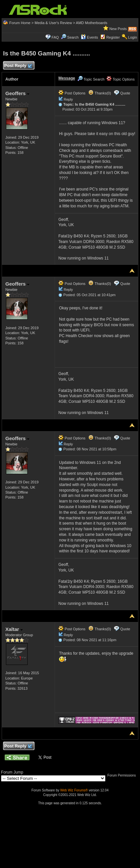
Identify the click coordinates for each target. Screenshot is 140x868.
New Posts (118, 29)
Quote (125, 93)
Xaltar (14, 629)
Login (132, 37)
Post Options (71, 93)
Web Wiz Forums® (74, 790)
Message (66, 78)
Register (113, 37)
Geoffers (17, 93)
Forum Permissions (123, 775)
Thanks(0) (99, 93)
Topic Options (120, 79)
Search (73, 37)
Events (89, 37)
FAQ (55, 37)
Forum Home (19, 23)
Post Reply (18, 66)
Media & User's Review (53, 23)
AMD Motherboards (91, 23)
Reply (68, 99)
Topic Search (90, 79)
